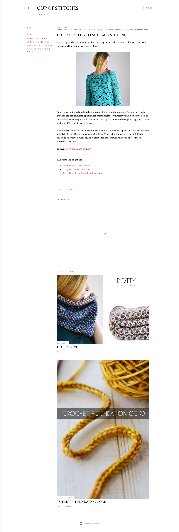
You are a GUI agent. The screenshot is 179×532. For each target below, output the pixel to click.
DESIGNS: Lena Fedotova (39, 45)
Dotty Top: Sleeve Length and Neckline (82, 173)
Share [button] (30, 28)
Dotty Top (62, 42)
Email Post (67, 190)
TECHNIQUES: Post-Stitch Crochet (134, 30)
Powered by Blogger (89, 523)
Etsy (89, 148)
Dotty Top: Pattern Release (76, 165)
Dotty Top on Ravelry (76, 148)
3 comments (68, 507)
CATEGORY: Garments (37, 38)
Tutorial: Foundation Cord (81, 501)
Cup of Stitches (57, 8)
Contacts (43, 14)
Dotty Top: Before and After (76, 169)
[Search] (147, 8)
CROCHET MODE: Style (38, 42)
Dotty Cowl (67, 347)
